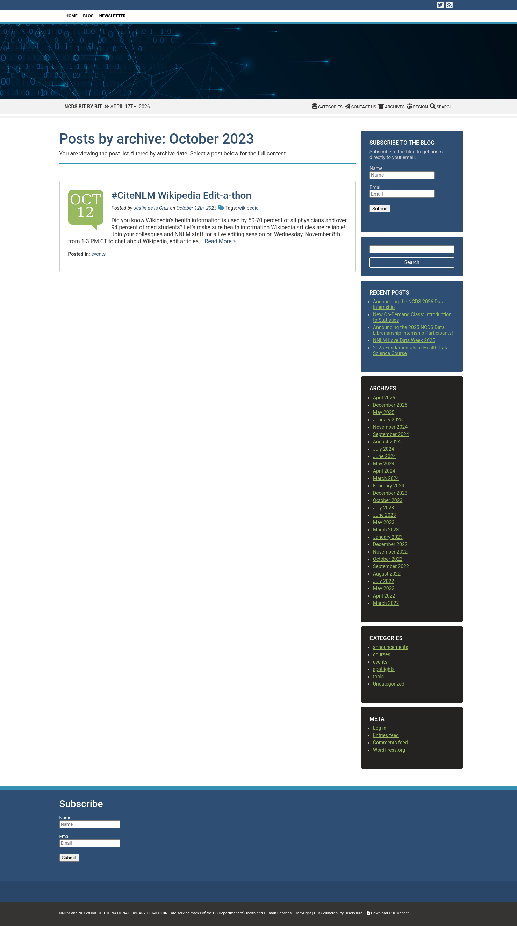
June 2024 (384, 456)
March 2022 (386, 603)
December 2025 (390, 405)
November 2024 (390, 427)
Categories (330, 106)
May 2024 (383, 463)
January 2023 (388, 537)
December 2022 (390, 544)
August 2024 (387, 441)
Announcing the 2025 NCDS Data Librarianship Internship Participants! (413, 330)
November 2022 (390, 552)
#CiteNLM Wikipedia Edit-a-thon (182, 195)
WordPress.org (389, 750)
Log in (379, 728)
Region (420, 106)
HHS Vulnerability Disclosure (338, 913)
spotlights (384, 669)
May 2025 (383, 412)
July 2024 (383, 449)
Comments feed (390, 742)
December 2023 (390, 493)
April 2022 (384, 596)
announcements (390, 647)
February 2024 (388, 486)
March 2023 (386, 530)
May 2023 (383, 522)
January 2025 (388, 419)
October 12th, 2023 (197, 208)
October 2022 (387, 559)
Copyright (303, 913)
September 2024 (391, 434)
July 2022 (383, 581)
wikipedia (248, 208)
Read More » (220, 241)
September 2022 (391, 566)
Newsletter (112, 16)
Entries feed (386, 735)
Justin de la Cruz (151, 208)
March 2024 (386, 478)
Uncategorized (388, 684)
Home (72, 16)
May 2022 (383, 588)
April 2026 (384, 397)
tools (378, 676)
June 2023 (384, 515)
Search (445, 106)
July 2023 (383, 508)
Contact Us (363, 106)
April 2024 (384, 471)
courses (381, 654)
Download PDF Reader (390, 913)
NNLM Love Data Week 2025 (404, 340)
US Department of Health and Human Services (252, 913)
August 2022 (387, 574)
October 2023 (387, 500)
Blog (88, 16)
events (98, 254)
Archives (394, 106)
